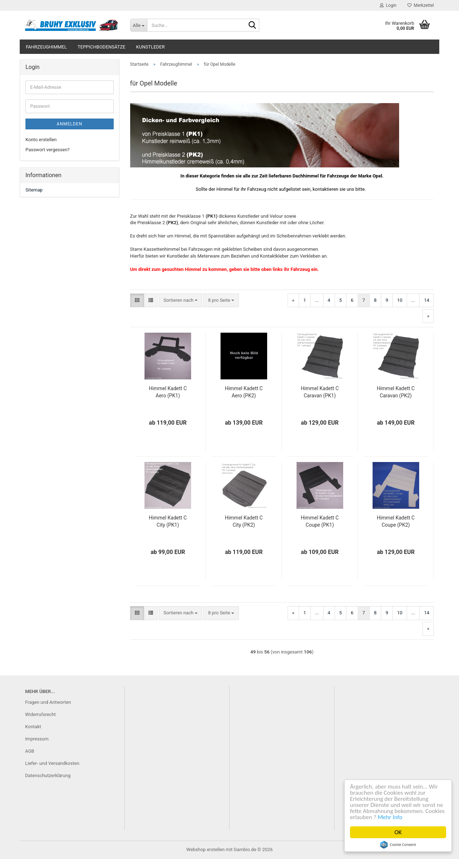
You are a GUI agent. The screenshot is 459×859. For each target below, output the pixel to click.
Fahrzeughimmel (46, 47)
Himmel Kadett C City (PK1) (168, 521)
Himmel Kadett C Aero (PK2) (244, 391)
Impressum (36, 739)
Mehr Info (390, 817)
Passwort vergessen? (47, 149)
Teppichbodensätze (101, 47)
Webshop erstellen (205, 849)
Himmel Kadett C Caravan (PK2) (396, 391)
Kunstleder (150, 47)
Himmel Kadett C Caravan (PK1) (320, 391)
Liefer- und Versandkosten (52, 763)
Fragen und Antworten (48, 702)
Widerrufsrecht (40, 714)
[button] (137, 301)
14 (426, 300)
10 (399, 300)
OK (398, 832)
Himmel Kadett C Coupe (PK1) (320, 521)
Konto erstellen (41, 139)
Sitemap (34, 190)
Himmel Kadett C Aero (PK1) (168, 391)
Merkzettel (420, 5)
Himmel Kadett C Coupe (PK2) (396, 521)
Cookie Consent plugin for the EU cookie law (398, 845)
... (316, 300)
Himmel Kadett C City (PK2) (244, 521)
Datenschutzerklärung (48, 775)
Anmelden (69, 123)
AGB (29, 751)
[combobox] (180, 301)
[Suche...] (138, 25)
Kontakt (33, 726)
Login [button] (388, 5)
